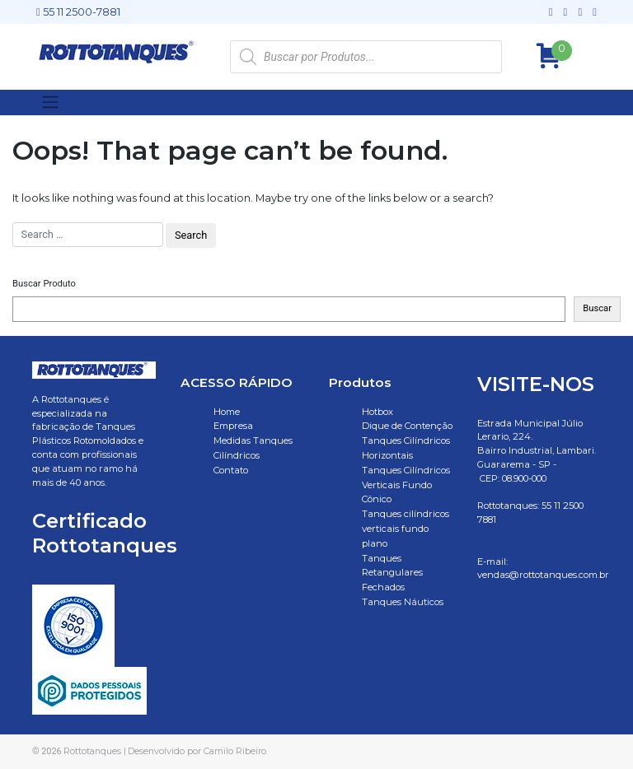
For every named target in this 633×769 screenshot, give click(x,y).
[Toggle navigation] (50, 102)
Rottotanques (92, 751)
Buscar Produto (44, 283)
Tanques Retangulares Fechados (392, 573)
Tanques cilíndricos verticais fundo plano (405, 528)
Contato (230, 470)
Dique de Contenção (407, 425)
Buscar (597, 308)
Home (226, 411)
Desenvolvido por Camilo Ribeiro (197, 751)
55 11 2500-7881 (78, 12)
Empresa (233, 425)
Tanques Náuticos (402, 602)
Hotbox (377, 411)
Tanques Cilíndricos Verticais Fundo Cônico (406, 485)
